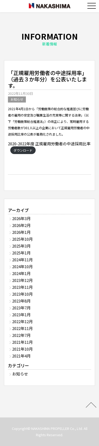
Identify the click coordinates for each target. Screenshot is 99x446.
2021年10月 (22, 349)
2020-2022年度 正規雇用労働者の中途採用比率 (49, 143)
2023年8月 (21, 301)
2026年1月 (21, 232)
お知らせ (17, 99)
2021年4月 (21, 356)
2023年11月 (22, 287)
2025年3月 (21, 246)
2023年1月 (21, 314)
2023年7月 (21, 307)
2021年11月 (22, 342)
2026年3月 (21, 218)
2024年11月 (22, 259)
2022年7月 (21, 335)
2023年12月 (22, 280)
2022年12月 (22, 321)
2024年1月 (21, 273)
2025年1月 (21, 252)
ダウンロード (22, 150)
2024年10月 (22, 266)
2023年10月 (22, 294)
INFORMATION (49, 38)
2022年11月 (22, 328)
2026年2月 (21, 225)
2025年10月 (22, 239)
